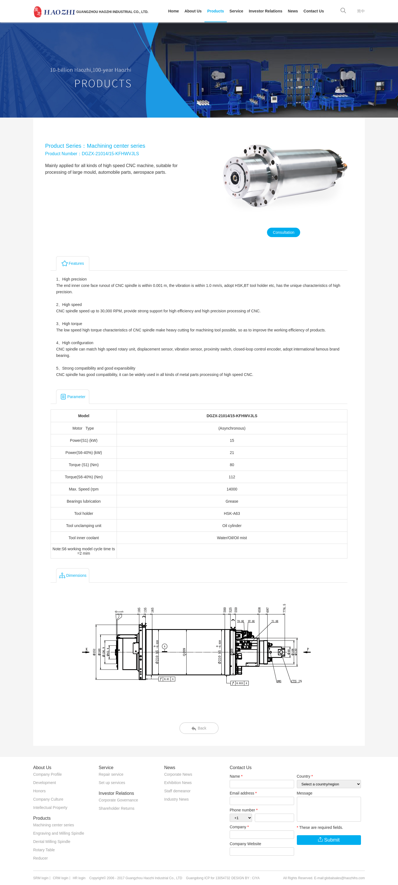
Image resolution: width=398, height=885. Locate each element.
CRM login (60, 878)
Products (215, 11)
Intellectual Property (50, 807)
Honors (39, 791)
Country (305, 776)
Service (236, 11)
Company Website (245, 844)
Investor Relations (265, 11)
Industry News (176, 799)
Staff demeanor (177, 791)
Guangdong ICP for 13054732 (208, 878)
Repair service (111, 774)
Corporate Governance (118, 800)
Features (73, 263)
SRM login (40, 878)
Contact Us (313, 11)
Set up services (112, 782)
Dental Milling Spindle (51, 841)
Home (173, 11)
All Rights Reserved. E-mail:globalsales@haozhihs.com (324, 878)
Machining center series (53, 825)
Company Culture (48, 799)
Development (44, 782)
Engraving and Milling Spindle (58, 833)
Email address (243, 793)
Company (239, 827)
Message (305, 793)
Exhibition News (178, 782)
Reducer (40, 858)
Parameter (72, 397)
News (293, 11)
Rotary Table (44, 850)
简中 (361, 11)
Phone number (244, 810)
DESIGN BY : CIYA (245, 878)
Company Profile (47, 774)
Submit (329, 840)
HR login (79, 878)
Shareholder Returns (116, 808)
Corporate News (178, 774)
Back (199, 728)
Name (236, 776)
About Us (192, 11)
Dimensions (73, 575)
